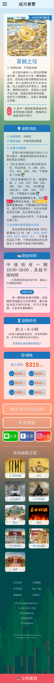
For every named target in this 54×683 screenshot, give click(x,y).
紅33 (44, 152)
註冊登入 (36, 595)
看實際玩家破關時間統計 (27, 343)
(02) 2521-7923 (28, 608)
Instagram (28, 623)
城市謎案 (26, 635)
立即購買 (27, 678)
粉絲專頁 (28, 618)
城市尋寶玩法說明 (27, 409)
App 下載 (36, 589)
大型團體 (36, 582)
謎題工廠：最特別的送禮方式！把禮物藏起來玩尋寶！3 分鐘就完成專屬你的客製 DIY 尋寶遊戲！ (27, 657)
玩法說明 (17, 582)
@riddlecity (28, 613)
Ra (31, 72)
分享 (43, 436)
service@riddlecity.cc (28, 603)
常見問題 (27, 423)
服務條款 (17, 595)
